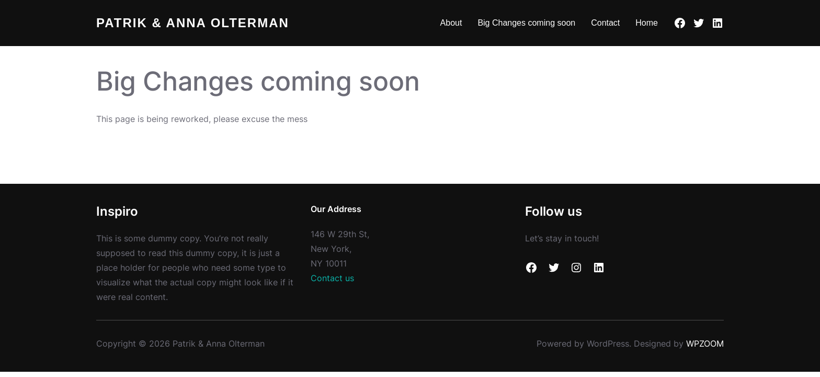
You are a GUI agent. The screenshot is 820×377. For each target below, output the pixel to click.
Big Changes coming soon (526, 22)
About (451, 22)
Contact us (332, 278)
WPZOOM (705, 343)
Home (646, 22)
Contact (605, 22)
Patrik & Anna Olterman (192, 23)
